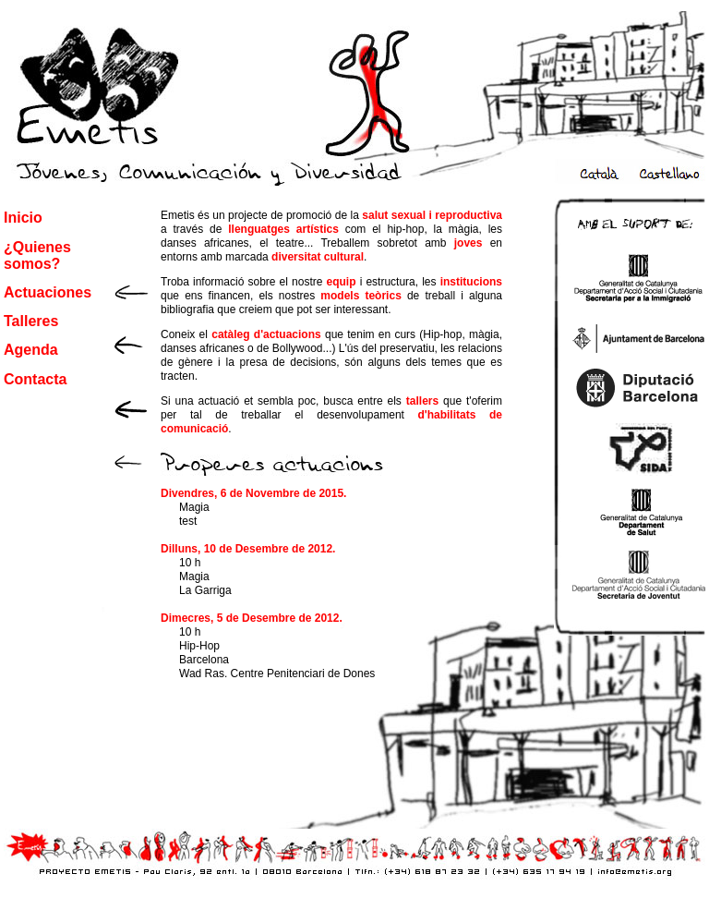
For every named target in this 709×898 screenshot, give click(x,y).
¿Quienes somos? (37, 255)
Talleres (31, 321)
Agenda (31, 350)
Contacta (35, 379)
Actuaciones (47, 292)
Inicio (23, 217)
